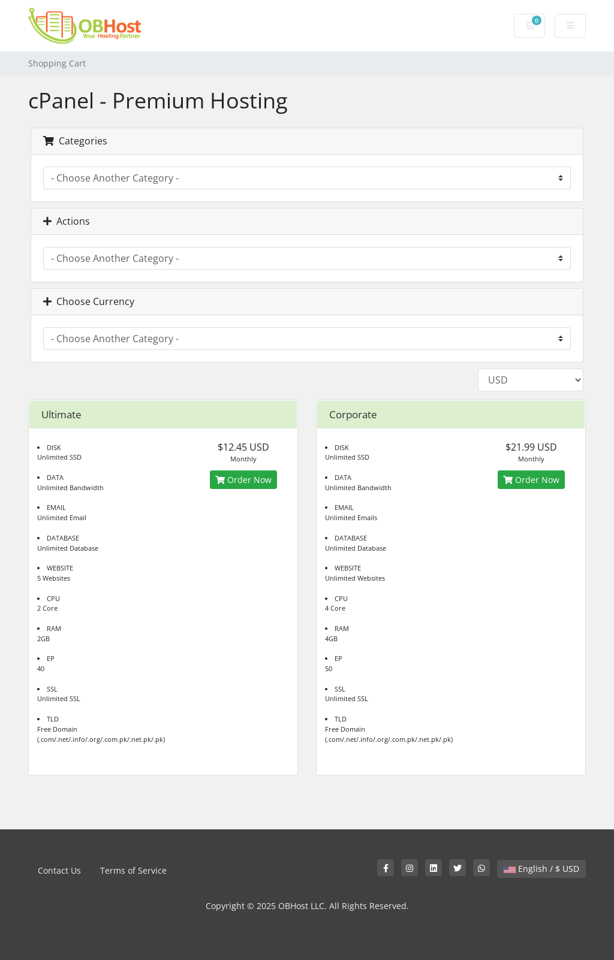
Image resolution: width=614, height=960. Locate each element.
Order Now (243, 479)
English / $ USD (541, 868)
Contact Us (59, 870)
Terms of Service (133, 870)
